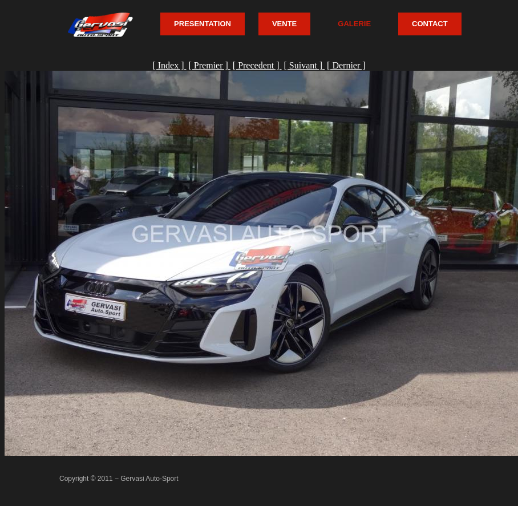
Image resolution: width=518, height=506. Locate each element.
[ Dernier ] (346, 65)
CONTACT (430, 23)
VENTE (284, 23)
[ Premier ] (209, 65)
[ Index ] (169, 65)
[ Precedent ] (257, 65)
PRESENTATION (202, 23)
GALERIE (354, 23)
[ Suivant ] (304, 65)
